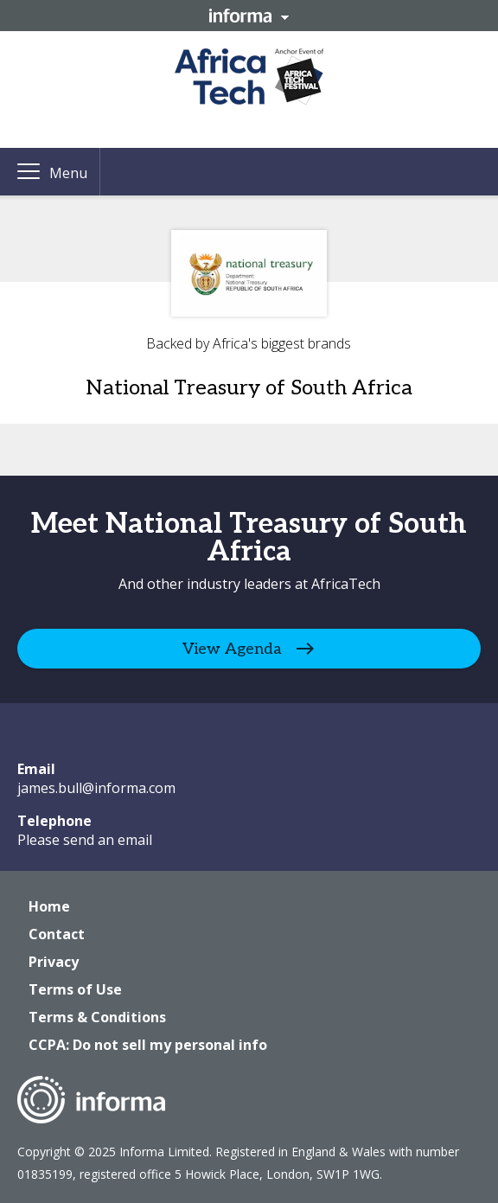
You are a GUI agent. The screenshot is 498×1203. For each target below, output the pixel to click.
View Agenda (232, 648)
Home (49, 906)
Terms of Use (75, 989)
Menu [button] (68, 172)
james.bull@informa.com (96, 787)
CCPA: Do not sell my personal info (148, 1044)
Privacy (54, 961)
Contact (57, 934)
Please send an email (84, 839)
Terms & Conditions (97, 1017)
